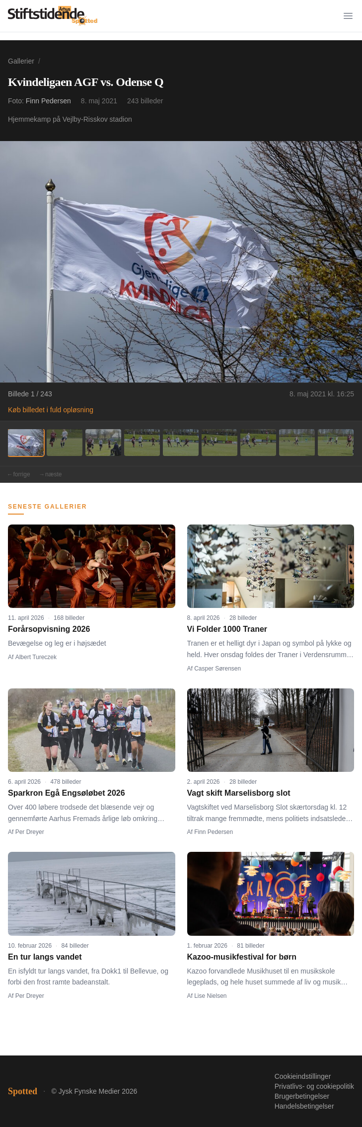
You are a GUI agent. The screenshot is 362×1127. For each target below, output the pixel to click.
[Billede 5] (181, 442)
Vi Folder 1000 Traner (227, 629)
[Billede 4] (142, 442)
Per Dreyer (29, 831)
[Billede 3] (103, 442)
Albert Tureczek (36, 657)
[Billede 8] (297, 442)
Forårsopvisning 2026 (49, 629)
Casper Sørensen (217, 668)
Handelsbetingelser (304, 1106)
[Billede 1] (26, 442)
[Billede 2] (64, 442)
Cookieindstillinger (303, 1076)
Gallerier (21, 61)
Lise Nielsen (210, 995)
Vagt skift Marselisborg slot (238, 793)
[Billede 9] (336, 442)
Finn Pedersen (48, 101)
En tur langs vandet (44, 957)
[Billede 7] (258, 442)
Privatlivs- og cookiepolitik (314, 1086)
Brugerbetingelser (302, 1096)
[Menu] (348, 16)
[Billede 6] (219, 442)
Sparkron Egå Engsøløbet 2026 (66, 793)
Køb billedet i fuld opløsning (50, 410)
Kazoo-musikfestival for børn (241, 957)
